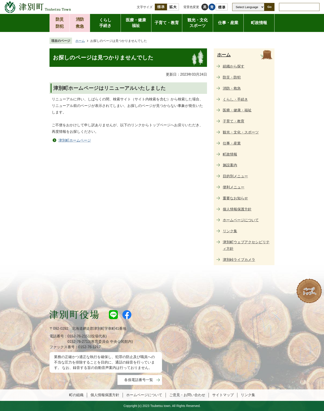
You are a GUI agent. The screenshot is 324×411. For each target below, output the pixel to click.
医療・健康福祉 (136, 23)
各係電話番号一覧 (138, 380)
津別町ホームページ (74, 140)
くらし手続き (105, 23)
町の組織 (76, 395)
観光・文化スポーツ (197, 23)
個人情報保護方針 (104, 395)
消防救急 (80, 23)
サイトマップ (223, 395)
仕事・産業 (228, 22)
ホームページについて (144, 395)
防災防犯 (60, 23)
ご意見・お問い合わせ (187, 395)
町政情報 (259, 22)
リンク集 (248, 395)
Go (269, 7)
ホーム (80, 41)
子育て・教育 (167, 22)
